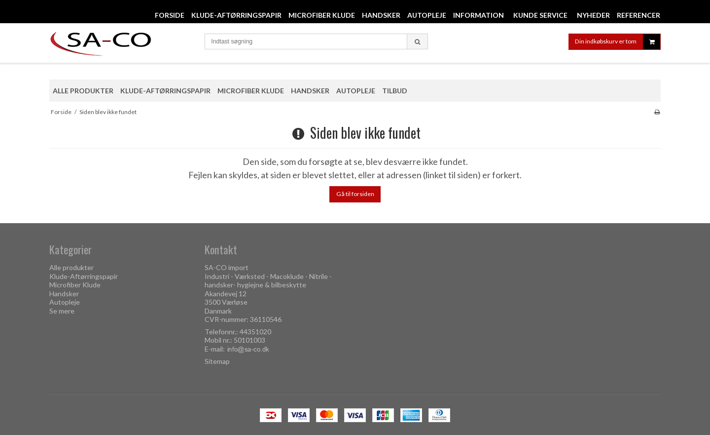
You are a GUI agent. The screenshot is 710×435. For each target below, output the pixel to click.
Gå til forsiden (355, 194)
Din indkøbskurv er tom (617, 41)
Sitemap (217, 361)
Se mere (61, 311)
